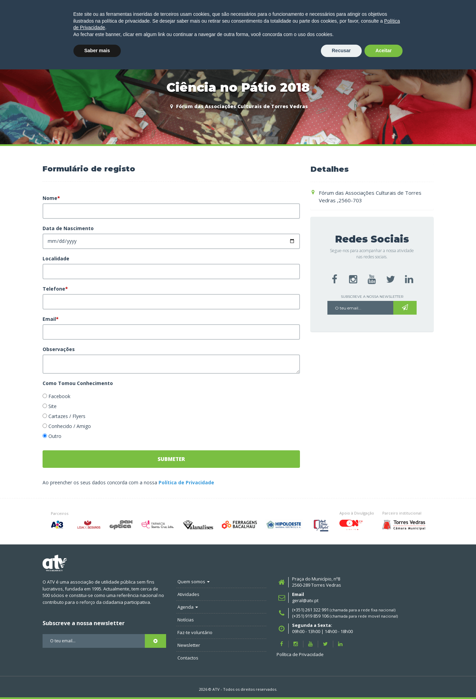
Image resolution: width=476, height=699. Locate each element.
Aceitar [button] (383, 680)
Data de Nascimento (68, 228)
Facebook (59, 396)
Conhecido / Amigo (69, 426)
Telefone (55, 288)
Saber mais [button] (97, 680)
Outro (54, 436)
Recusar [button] (341, 680)
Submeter (171, 458)
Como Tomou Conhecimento (78, 383)
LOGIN (400, 42)
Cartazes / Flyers (66, 416)
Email (51, 319)
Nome (51, 198)
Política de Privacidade (186, 482)
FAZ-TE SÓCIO (443, 42)
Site (52, 406)
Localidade (56, 258)
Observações (59, 349)
